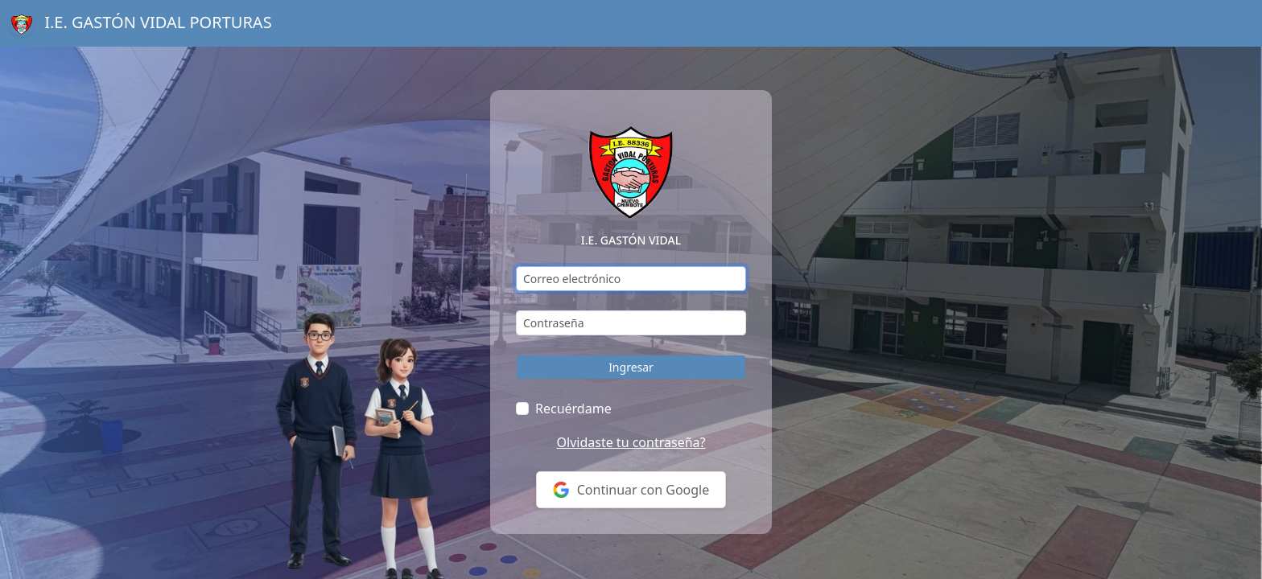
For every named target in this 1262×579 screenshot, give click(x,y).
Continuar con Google (631, 490)
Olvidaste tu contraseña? (631, 442)
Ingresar (631, 367)
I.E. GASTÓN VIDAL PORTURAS (141, 23)
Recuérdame (573, 408)
